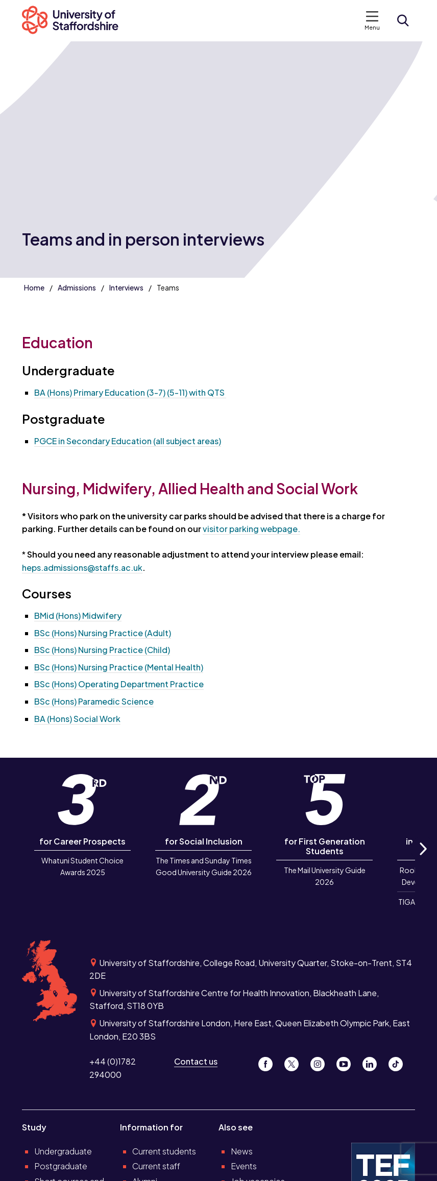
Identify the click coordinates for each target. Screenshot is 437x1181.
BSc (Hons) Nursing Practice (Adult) (102, 633)
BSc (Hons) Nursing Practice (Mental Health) (118, 667)
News (242, 1151)
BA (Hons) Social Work (77, 718)
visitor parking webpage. (251, 528)
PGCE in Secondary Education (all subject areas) (127, 441)
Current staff (156, 1166)
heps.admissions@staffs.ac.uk (82, 567)
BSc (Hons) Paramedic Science (94, 701)
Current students (164, 1151)
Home (34, 287)
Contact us (195, 1061)
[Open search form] (403, 20)
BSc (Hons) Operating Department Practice (119, 684)
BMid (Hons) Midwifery (78, 615)
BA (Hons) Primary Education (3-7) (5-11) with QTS (130, 392)
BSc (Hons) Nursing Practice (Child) (102, 649)
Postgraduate (60, 1166)
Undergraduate (63, 1151)
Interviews (126, 287)
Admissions (77, 287)
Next (422, 860)
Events (244, 1166)
